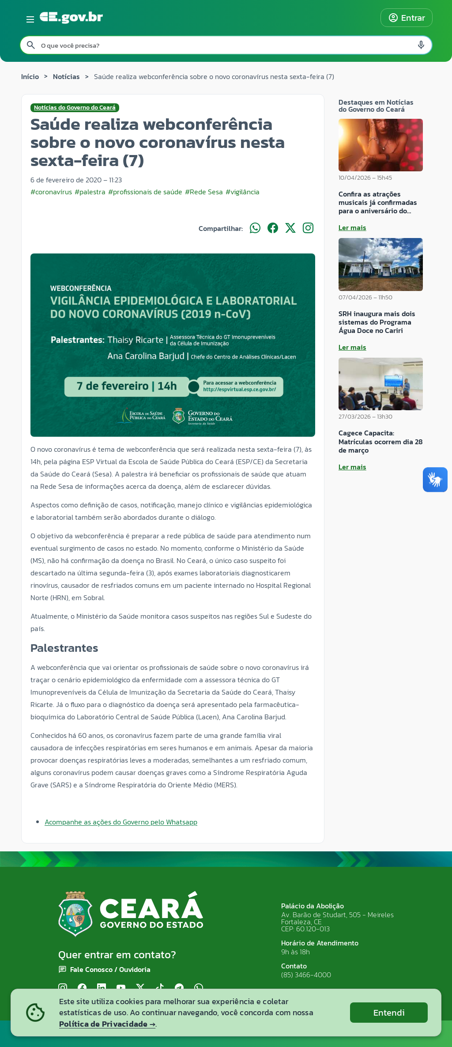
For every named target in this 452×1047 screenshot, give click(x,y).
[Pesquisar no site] (226, 45)
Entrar (406, 17)
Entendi (389, 1012)
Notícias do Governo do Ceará (75, 107)
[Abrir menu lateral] (28, 17)
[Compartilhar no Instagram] (308, 228)
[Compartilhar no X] (290, 228)
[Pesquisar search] (30, 45)
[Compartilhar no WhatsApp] (255, 228)
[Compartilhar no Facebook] (272, 228)
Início (30, 76)
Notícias (66, 76)
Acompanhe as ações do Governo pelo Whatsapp (121, 821)
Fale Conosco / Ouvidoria (110, 969)
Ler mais (352, 227)
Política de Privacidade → (107, 1024)
